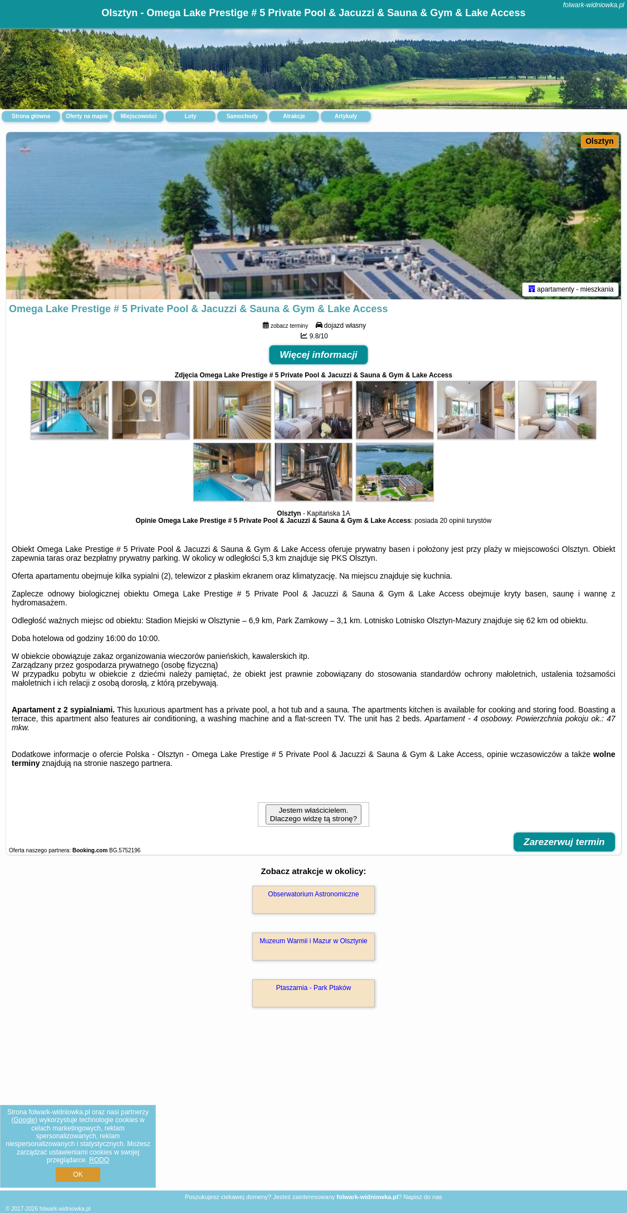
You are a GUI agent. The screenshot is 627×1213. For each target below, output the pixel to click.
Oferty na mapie (87, 116)
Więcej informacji (318, 355)
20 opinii (452, 521)
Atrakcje (294, 116)
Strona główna (31, 116)
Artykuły (346, 116)
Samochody (242, 116)
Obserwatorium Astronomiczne (313, 894)
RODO (99, 1160)
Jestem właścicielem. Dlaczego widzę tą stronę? (313, 814)
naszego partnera (140, 763)
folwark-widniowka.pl (593, 5)
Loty (190, 116)
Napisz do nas (422, 1196)
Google (24, 1120)
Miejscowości (138, 116)
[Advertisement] (313, 1110)
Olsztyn (599, 141)
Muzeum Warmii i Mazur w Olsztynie (313, 941)
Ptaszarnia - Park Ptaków (313, 988)
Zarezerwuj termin (564, 842)
